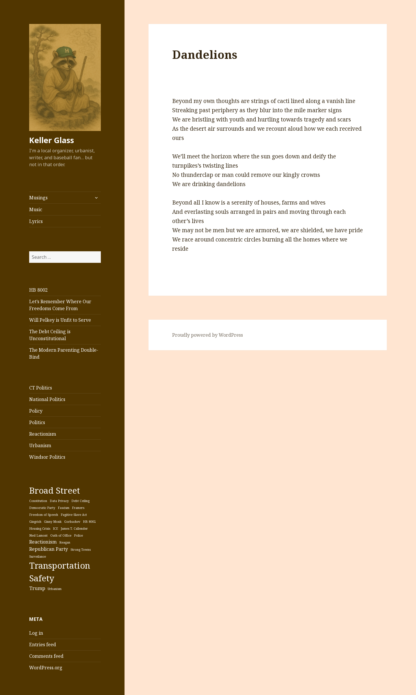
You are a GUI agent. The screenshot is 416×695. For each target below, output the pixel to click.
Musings (38, 197)
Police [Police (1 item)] (78, 535)
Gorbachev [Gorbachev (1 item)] (72, 522)
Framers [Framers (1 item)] (78, 508)
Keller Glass (51, 140)
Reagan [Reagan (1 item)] (64, 542)
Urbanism (40, 445)
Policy (35, 411)
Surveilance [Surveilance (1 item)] (37, 556)
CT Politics (40, 388)
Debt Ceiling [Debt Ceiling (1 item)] (80, 501)
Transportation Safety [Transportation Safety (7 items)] (59, 572)
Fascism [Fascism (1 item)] (63, 508)
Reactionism (42, 434)
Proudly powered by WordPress (207, 335)
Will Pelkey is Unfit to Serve (60, 320)
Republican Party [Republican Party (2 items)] (48, 549)
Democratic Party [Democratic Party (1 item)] (42, 508)
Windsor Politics (47, 457)
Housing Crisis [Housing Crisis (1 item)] (39, 529)
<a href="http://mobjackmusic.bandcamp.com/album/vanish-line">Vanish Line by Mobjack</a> (244, 81)
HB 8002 (38, 290)
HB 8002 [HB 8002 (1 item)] (89, 522)
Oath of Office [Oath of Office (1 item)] (60, 535)
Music (35, 209)
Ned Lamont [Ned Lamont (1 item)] (38, 535)
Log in (36, 633)
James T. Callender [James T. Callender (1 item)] (74, 529)
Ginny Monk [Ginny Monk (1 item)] (53, 522)
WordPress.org (45, 667)
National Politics (47, 399)
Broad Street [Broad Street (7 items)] (54, 490)
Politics (37, 422)
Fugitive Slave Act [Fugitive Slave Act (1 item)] (74, 515)
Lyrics (36, 221)
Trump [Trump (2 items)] (37, 588)
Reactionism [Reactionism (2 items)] (43, 542)
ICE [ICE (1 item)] (55, 529)
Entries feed (42, 644)
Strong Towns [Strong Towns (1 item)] (80, 550)
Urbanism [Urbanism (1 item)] (55, 589)
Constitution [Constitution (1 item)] (38, 501)
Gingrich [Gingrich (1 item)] (35, 522)
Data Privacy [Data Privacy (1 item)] (59, 501)
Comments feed (46, 656)
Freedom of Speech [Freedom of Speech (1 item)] (43, 515)
